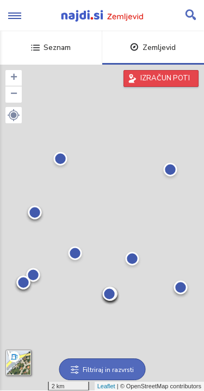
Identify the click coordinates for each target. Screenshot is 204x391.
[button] (13, 115)
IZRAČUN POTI (165, 78)
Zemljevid (153, 47)
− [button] (13, 94)
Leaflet (106, 386)
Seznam (51, 47)
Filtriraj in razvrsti (102, 369)
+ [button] (13, 78)
